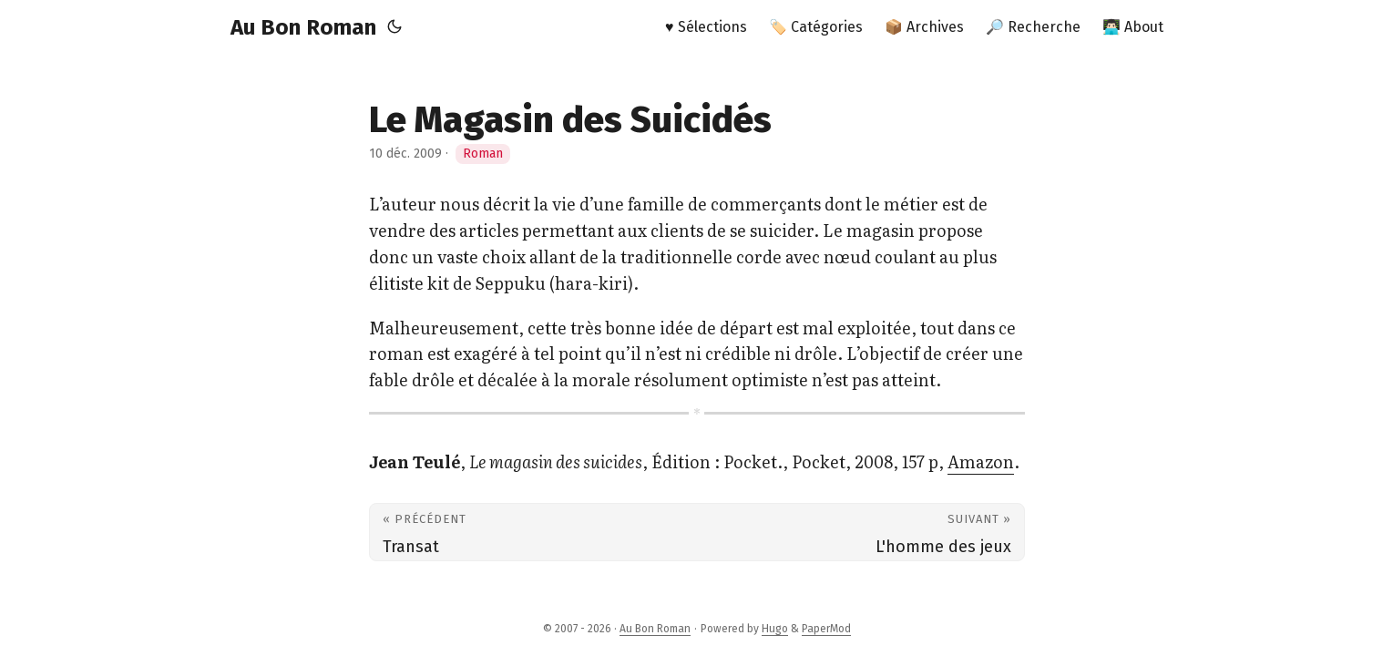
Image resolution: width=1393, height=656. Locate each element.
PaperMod (826, 628)
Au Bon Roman (303, 27)
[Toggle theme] (394, 27)
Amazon (980, 461)
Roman (483, 153)
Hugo (775, 628)
